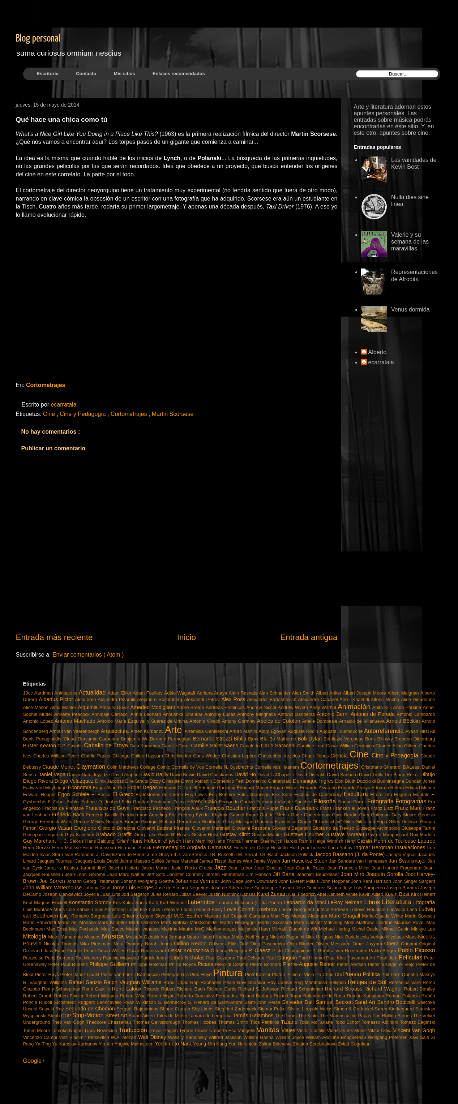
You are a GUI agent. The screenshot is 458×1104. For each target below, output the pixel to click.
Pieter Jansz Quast (80, 974)
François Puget (263, 808)
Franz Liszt (383, 808)
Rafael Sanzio (86, 982)
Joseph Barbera (403, 887)
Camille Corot (176, 745)
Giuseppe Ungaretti (44, 834)
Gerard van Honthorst (200, 821)
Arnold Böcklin (404, 721)
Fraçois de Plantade (63, 808)
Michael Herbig (335, 929)
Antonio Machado (76, 721)
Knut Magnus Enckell (46, 902)
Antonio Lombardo (416, 714)
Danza (74, 774)
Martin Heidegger (239, 922)
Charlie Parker (97, 756)
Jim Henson (259, 874)
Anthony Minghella (257, 714)
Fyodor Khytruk (212, 814)
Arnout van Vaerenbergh (75, 731)
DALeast (412, 767)
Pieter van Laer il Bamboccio (131, 974)
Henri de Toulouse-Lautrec (404, 841)
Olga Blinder (301, 943)
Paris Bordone (60, 958)
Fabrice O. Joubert (101, 801)
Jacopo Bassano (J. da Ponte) (350, 854)
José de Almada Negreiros (183, 887)
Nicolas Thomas (62, 943)
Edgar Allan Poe (110, 787)
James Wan (240, 861)
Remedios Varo (406, 982)
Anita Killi (382, 707)
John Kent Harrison (372, 881)
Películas (411, 957)
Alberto (377, 352)
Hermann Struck (135, 847)
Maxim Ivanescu (143, 929)
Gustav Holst (206, 834)
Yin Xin (107, 1044)
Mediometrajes (222, 929)
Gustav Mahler (268, 834)
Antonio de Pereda (374, 714)
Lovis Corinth (240, 909)
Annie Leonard (146, 714)
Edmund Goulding (217, 787)
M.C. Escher (189, 916)
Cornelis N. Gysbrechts (229, 767)
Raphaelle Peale (219, 982)
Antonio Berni (333, 714)
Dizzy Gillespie (165, 781)
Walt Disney (153, 1037)
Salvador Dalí (299, 1002)
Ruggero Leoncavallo (100, 1002)
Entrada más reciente (54, 637)
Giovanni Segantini (292, 828)
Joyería (92, 894)
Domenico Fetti (229, 781)
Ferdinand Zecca (169, 801)
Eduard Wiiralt (285, 787)
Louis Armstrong (109, 909)
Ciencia (340, 756)
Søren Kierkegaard (395, 1008)
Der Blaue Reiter (402, 774)
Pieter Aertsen (352, 964)
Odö (245, 943)
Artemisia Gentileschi (206, 731)
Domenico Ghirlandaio (269, 781)
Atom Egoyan (273, 731)
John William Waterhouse (53, 887)
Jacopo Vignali (402, 854)
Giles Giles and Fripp (366, 821)
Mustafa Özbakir (143, 937)
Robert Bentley (419, 989)
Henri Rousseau (99, 847)
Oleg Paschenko (269, 943)
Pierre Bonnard (266, 964)
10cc (28, 693)
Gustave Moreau (345, 834)
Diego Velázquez (75, 781)
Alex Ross (234, 699)
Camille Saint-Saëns (215, 745)
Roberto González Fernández (208, 995)
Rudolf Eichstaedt (58, 1002)
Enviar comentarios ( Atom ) (88, 655)
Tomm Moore (37, 1030)
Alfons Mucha (386, 699)
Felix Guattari (136, 801)
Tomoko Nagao (67, 1030)
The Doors (286, 1015)
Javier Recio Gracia (192, 868)
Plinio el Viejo (301, 974)
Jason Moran (156, 868)
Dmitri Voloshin (197, 781)
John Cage (233, 881)
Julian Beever (194, 894)
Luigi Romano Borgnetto (86, 916)
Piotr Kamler (258, 974)
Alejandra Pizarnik (117, 699)
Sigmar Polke (272, 1008)
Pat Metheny (89, 958)
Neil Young (257, 937)
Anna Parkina (408, 707)
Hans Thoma (228, 841)
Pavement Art (362, 958)
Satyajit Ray (52, 1008)
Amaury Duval (114, 707)
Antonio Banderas (297, 714)
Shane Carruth (176, 1008)
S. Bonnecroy (173, 1002)
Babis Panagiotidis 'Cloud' (50, 739)
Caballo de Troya (107, 745)
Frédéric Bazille (103, 814)
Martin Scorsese (173, 414)
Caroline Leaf (311, 745)
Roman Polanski (403, 995)
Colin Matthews (123, 767)
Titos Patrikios (265, 1022)
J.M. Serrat (246, 854)
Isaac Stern (51, 854)
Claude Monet (59, 767)
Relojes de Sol (368, 982)
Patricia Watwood (121, 958)
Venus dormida (410, 309)
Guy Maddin (422, 834)
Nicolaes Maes (402, 937)
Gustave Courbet (304, 834)
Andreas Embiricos (226, 707)
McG (200, 929)
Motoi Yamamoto (66, 937)
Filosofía (325, 801)
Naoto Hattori (201, 937)
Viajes (289, 1030)
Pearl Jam (388, 958)
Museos (93, 937)
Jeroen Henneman (226, 874)
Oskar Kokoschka (189, 950)
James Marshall (183, 861)
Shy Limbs (203, 1008)
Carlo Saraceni (279, 745)
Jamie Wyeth (267, 861)
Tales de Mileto (172, 1015)
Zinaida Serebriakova (315, 1044)
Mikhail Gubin (396, 929)
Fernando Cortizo (237, 801)
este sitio (406, 126)
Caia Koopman (145, 745)
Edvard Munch (420, 787)
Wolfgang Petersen (389, 1037)
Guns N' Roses (174, 834)
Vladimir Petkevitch (90, 1037)
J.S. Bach (269, 854)
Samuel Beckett (335, 1002)
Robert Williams (102, 995)
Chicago (121, 756)
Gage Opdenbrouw (311, 814)
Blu (264, 739)
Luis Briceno (126, 916)
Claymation (91, 767)
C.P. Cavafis (70, 745)
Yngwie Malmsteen (135, 1044)
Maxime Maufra (178, 929)
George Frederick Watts (48, 821)
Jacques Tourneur (56, 861)
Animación (355, 706)
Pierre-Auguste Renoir (310, 964)
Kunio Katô (147, 902)
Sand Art (366, 1002)
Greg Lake (146, 834)
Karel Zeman (272, 894)
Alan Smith (304, 693)
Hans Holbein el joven (156, 841)
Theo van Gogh (69, 1022)
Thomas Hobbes (200, 1022)
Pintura (229, 973)
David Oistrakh (311, 774)
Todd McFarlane (317, 1022)
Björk (254, 739)
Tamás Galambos (254, 1015)
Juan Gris (110, 894)
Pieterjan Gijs (175, 974)
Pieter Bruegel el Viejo (392, 964)
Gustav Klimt (236, 834)
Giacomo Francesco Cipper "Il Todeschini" (299, 821)
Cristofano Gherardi (382, 767)
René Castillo (97, 989)
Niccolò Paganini (288, 937)
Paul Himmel (312, 958)
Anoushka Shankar (183, 714)
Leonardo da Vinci (305, 902)
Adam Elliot (120, 693)
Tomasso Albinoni (381, 1022)
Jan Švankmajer (408, 861)
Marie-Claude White (383, 916)
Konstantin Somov (91, 902)
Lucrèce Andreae (331, 909)
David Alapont (126, 774)
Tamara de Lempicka (211, 1015)
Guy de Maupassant (388, 834)
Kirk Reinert (423, 894)
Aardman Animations (56, 693)
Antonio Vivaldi (205, 721)
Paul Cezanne (221, 958)
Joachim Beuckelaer (319, 874)
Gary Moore (404, 814)
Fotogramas (411, 801)
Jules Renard (165, 894)
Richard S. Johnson (259, 989)
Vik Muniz (357, 1030)
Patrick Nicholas (186, 958)
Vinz (64, 1037)
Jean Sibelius (269, 868)
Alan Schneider (275, 693)
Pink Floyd (201, 974)
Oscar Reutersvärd (147, 950)
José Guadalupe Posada (269, 887)
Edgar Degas (143, 787)
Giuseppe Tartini (418, 828)
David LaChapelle (276, 774)
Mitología (35, 936)
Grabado (106, 834)
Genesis (426, 814)
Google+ (34, 1061)
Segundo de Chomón (91, 1008)
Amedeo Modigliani (153, 707)
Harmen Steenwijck (263, 841)
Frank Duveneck (300, 808)
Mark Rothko (175, 922)
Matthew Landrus (375, 922)
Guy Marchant (40, 841)
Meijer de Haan (254, 929)
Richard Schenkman (303, 989)
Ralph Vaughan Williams (133, 982)
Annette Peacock (72, 714)
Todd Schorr (348, 1022)
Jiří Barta (285, 874)
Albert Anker (329, 693)
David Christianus (216, 774)
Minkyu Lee (423, 929)
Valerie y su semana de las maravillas (410, 242)
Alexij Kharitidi (355, 699)
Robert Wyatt (161, 995)
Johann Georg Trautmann (94, 881)
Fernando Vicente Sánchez (285, 801)
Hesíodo (280, 847)
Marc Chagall (345, 916)
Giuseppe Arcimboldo (379, 828)
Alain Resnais (244, 693)
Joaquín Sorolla (386, 874)
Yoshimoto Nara (174, 1044)
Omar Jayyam (368, 943)
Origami (410, 943)
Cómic (164, 767)
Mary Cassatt (309, 922)
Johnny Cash (97, 887)
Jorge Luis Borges (133, 887)
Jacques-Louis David (97, 861)
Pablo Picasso (416, 950)
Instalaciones (411, 847)
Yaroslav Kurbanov (79, 1044)
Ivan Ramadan (80, 854)
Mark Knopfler (113, 922)
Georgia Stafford (159, 821)
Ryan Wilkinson (141, 1002)
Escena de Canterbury (319, 794)
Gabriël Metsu (275, 814)
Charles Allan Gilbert (397, 745)
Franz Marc (409, 808)
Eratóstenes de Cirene (160, 794)
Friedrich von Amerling (144, 814)
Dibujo (427, 774)
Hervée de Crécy (252, 847)
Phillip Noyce (183, 964)
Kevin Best (398, 894)
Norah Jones (159, 943)
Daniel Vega (52, 774)
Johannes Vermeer (198, 881)
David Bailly (155, 774)
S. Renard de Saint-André (216, 1002)
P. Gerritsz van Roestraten (340, 950)
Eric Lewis (197, 794)
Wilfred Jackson (226, 1037)
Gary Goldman (375, 814)
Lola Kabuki (79, 909)
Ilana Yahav (341, 847)
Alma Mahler (64, 707)
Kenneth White (343, 894)
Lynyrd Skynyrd (157, 916)
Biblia (241, 739)
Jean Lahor (241, 868)
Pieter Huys (47, 974)
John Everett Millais (299, 881)
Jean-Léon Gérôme (86, 874)
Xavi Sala (420, 1037)
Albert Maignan (404, 693)
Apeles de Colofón (279, 721)
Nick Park (345, 937)
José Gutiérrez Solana (318, 887)
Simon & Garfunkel (354, 1008)
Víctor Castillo (312, 1030)
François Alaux (188, 808)
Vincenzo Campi (41, 1037)
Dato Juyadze (96, 774)
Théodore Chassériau (109, 1022)
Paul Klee (336, 958)
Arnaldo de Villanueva (362, 721)
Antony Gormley (239, 721)
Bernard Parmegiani (171, 739)
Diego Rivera (39, 781)
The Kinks (309, 1015)
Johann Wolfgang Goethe (148, 881)
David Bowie (183, 774)
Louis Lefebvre (165, 909)
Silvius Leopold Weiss (310, 1008)
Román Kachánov (366, 995)
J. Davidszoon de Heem (121, 854)
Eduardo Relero (388, 787)
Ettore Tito (382, 794)
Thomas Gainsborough (157, 1022)
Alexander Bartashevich (272, 699)
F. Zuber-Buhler (64, 801)
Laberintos (202, 902)
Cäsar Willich (340, 745)
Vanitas (269, 1030)
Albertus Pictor (57, 699)
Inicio (186, 637)
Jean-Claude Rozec (306, 868)
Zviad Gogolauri (354, 1044)
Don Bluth (346, 781)
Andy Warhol (323, 707)
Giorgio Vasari (56, 828)
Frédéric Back (69, 814)
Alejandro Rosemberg (160, 699)
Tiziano (290, 1022)
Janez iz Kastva (62, 868)
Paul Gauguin (282, 958)
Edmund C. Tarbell (178, 787)
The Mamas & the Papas (346, 1015)
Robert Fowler (69, 995)
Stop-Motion (88, 1015)
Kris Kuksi (124, 902)
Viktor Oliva (380, 1030)
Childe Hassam (148, 756)
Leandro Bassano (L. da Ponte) (250, 902)
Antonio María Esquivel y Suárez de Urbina (143, 721)
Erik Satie (283, 794)
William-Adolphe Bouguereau (337, 1037)
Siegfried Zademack (236, 1008)
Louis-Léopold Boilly (202, 909)
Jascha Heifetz (124, 868)
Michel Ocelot (366, 929)
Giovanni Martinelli (212, 828)
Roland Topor (288, 995)
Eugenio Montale (413, 794)
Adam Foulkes (148, 693)
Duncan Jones (420, 781)
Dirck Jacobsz (110, 781)
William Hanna (259, 1037)
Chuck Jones (315, 756)
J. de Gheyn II (162, 854)
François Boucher (225, 808)
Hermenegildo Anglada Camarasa (193, 847)
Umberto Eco (223, 1030)
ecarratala (381, 362)
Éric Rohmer (223, 794)
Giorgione (86, 828)
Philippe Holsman (150, 964)
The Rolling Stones (393, 1015)
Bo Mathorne (283, 739)
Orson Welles (112, 950)
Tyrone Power (194, 1030)
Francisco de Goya (108, 808)
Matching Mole (340, 922)
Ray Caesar (280, 982)
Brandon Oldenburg (414, 739)
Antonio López (39, 721)
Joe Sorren (53, 881)
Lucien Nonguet (296, 909)
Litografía (424, 902)
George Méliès (90, 821)
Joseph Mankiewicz (63, 894)
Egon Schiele (74, 794)
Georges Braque (123, 821)
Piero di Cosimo (232, 964)
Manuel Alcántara (310, 916)
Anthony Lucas (220, 714)
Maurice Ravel (410, 922)
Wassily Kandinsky (188, 1037)
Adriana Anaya (213, 693)
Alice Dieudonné (418, 699)
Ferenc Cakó (203, 801)
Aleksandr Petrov (202, 699)
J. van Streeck (193, 854)
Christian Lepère (240, 756)
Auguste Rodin (304, 731)
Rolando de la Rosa (325, 995)
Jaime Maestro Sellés (143, 861)
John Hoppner (335, 881)
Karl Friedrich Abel (307, 894)
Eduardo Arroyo (355, 787)
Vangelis (247, 1030)
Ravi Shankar (252, 982)
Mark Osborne (145, 922)
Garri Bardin (345, 814)
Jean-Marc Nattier (127, 874)
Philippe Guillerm (110, 964)
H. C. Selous (71, 841)
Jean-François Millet (350, 868)
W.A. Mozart (124, 1037)
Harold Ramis (298, 841)
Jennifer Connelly (186, 874)
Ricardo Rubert (160, 989)
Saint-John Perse (263, 1002)
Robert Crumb (38, 995)
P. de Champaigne (292, 950)
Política (372, 974)
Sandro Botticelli (397, 1002)
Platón (279, 974)
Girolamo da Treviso (334, 828)
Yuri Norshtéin (243, 1044)
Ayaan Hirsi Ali (420, 731)
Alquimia (88, 707)
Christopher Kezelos (279, 756)
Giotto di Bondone (117, 828)
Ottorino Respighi (229, 950)
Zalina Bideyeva (276, 1044)
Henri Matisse (67, 847)
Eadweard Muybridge (45, 787)
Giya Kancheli (80, 834)
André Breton (190, 707)
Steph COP (60, 1015)
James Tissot (213, 861)
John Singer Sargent (414, 881)
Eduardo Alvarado (319, 787)
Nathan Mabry (230, 937)
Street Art (116, 1015)
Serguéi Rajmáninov (138, 1008)
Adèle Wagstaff (180, 693)
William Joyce (290, 1037)
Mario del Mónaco (78, 922)
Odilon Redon (191, 943)
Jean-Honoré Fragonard (398, 868)
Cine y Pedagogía (83, 414)
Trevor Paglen (164, 1030)
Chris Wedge (207, 756)
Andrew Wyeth (293, 707)
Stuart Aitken (142, 1015)
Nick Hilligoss (320, 937)
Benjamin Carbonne (99, 739)
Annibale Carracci (110, 714)
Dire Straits (137, 781)
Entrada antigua (308, 637)
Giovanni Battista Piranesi (164, 828)
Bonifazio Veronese (344, 739)
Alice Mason (36, 707)
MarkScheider (204, 922)
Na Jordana (174, 937)
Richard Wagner (384, 989)
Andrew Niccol (262, 707)
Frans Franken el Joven (345, 808)
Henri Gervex (37, 847)
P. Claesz (260, 950)
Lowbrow (267, 909)
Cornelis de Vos (188, 767)
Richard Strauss (344, 989)
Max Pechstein (85, 929)
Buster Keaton (40, 745)
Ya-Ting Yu (47, 1044)
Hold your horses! (309, 847)
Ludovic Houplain (368, 909)
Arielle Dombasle (320, 721)
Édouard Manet (253, 787)
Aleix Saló (86, 699)
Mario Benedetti (40, 922)
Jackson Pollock (297, 854)
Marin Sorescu (420, 916)
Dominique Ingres (314, 781)
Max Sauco (113, 929)
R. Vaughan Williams (46, 982)
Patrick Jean (153, 958)
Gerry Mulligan (239, 821)
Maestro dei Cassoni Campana (237, 916)
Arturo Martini (243, 731)
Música (114, 936)
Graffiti (125, 834)
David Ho (246, 774)
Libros (373, 902)
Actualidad (93, 693)
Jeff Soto (156, 874)
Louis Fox (138, 909)
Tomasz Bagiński (417, 1022)
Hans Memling (198, 841)
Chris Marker (178, 756)
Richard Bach (192, 989)
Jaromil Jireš (94, 868)
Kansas (248, 894)
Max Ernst (57, 929)
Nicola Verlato (371, 937)
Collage (148, 767)
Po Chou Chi (329, 974)
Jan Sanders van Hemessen (359, 861)
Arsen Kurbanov (147, 731)
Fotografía (381, 801)
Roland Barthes (257, 995)
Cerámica (365, 745)
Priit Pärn (391, 974)
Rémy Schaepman (62, 989)
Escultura (357, 794)
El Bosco (101, 794)
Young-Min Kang (210, 1044)
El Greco (124, 794)
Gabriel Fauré (244, 814)
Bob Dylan (311, 739)
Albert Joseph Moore (365, 693)
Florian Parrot (352, 801)
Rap (195, 982)
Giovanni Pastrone (251, 828)
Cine (49, 414)
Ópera (392, 943)
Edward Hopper (40, 794)
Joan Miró (354, 874)
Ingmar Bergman (374, 847)
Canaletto (250, 745)
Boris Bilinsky (379, 739)
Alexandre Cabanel (319, 699)
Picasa (206, 964)
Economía (80, 787)
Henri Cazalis (359, 841)
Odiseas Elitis (224, 943)
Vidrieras (336, 1030)
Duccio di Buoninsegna (381, 781)
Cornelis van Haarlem (277, 767)
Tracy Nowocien (101, 1030)
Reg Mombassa (311, 982)
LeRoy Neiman (346, 902)
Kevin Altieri (372, 894)
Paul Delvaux (251, 958)
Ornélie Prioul (82, 950)
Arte (174, 730)
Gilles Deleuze (404, 821)
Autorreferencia (384, 731)
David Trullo (372, 774)
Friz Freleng (182, 814)
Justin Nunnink (224, 894)
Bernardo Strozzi (213, 739)
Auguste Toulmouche (342, 731)
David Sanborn (343, 774)
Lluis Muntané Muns (45, 909)
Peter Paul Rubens (68, 964)
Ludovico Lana (403, 909)
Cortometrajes (45, 385)
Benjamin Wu (135, 739)
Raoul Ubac (176, 982)
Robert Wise (133, 995)
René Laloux (127, 989)
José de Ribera (227, 887)
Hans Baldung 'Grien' (107, 841)
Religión (338, 982)
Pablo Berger (383, 950)
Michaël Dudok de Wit (295, 929)
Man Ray (281, 916)
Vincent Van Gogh (414, 1030)
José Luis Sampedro (364, 887)
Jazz (221, 867)
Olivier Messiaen (334, 943)
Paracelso (34, 958)
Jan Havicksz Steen (305, 861)
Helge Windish (329, 841)
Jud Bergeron (135, 894)
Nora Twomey (129, 943)
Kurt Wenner (174, 902)
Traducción (134, 1030)
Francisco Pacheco (151, 808)
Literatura (397, 902)
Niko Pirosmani (97, 943)
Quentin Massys (418, 974)
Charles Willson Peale (57, 756)
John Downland (261, 881)
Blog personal (38, 39)
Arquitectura (115, 731)
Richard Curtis (222, 989)
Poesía (353, 974)
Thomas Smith (234, 1022)
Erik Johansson (254, 794)
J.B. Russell (222, 854)
